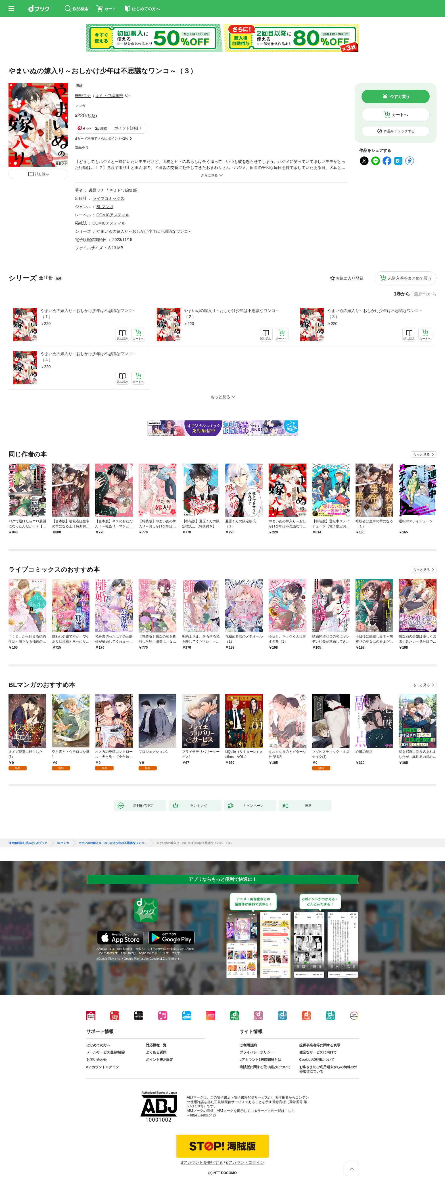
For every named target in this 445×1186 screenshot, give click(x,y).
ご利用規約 (248, 1045)
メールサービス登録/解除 (105, 1052)
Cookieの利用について (317, 1060)
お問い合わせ (96, 1060)
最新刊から (425, 294)
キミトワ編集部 (109, 95)
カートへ (400, 114)
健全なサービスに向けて (318, 1052)
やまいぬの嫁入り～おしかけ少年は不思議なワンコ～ (144, 231)
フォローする (127, 96)
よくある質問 (156, 1052)
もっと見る (421, 454)
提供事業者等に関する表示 (319, 1045)
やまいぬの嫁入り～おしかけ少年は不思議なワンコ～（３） (375, 313)
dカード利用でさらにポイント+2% (101, 139)
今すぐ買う (400, 96)
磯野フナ (83, 95)
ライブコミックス (108, 198)
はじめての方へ (98, 1045)
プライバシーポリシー (257, 1052)
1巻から (402, 294)
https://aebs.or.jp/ (203, 1115)
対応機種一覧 (156, 1045)
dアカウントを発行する (202, 1162)
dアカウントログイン (102, 1067)
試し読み (42, 174)
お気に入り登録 (349, 278)
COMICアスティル (113, 215)
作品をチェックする (399, 131)
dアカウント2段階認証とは (260, 1060)
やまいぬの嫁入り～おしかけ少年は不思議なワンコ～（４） (88, 356)
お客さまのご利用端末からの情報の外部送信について (328, 1069)
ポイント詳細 (126, 128)
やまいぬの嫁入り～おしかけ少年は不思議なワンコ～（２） (231, 313)
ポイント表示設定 (159, 1060)
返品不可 (82, 147)
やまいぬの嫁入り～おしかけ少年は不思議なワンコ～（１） (88, 313)
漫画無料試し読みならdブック (28, 843)
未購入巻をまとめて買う (410, 278)
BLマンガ (105, 206)
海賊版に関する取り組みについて (265, 1067)
